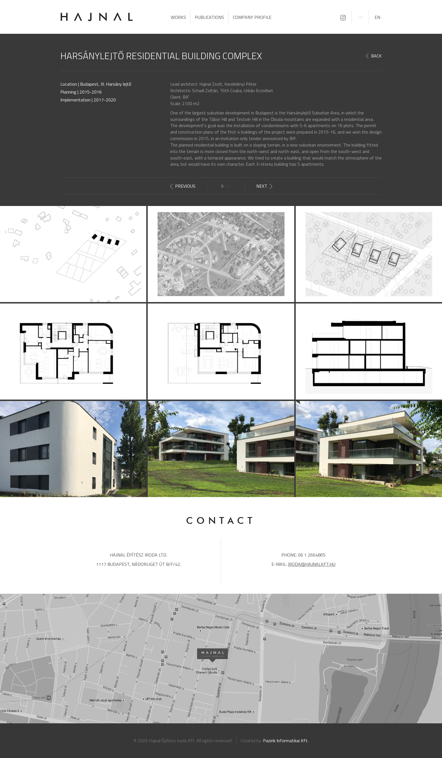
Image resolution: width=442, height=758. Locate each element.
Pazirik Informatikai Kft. (285, 740)
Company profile (252, 17)
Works (178, 17)
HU (360, 17)
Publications (209, 17)
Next (261, 186)
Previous (185, 186)
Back (376, 56)
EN (377, 17)
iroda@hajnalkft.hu (311, 564)
